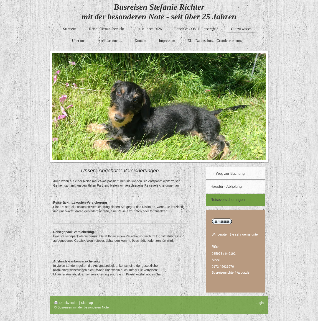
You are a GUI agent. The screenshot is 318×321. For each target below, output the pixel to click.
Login (260, 303)
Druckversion (66, 303)
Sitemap (87, 303)
